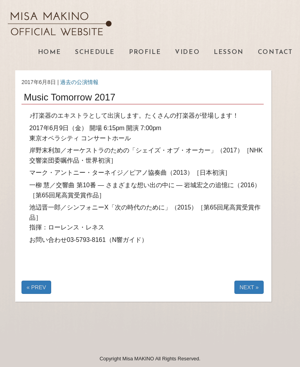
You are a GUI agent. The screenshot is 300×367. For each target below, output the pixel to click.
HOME (49, 52)
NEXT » (249, 287)
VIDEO (187, 52)
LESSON (229, 52)
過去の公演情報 (79, 82)
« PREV (36, 287)
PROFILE (145, 52)
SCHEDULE (95, 52)
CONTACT (275, 52)
